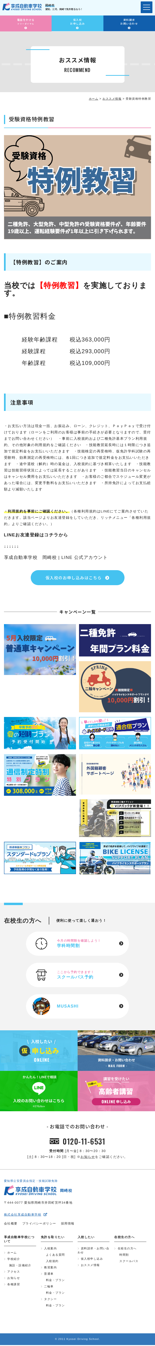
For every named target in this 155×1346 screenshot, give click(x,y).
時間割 (124, 1256)
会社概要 (11, 1224)
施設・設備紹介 (20, 1266)
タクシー (50, 1300)
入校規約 (52, 1262)
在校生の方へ (127, 1249)
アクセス (13, 1272)
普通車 (49, 1275)
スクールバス (128, 1262)
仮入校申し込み (92, 1260)
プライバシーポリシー (39, 1224)
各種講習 (13, 1285)
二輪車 (49, 1287)
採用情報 (68, 1224)
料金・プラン (55, 1281)
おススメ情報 (90, 1266)
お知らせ (87, 1158)
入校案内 (50, 1249)
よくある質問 (55, 1256)
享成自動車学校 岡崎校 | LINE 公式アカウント (56, 557)
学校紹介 (13, 1260)
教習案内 (50, 1268)
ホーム (12, 1253)
